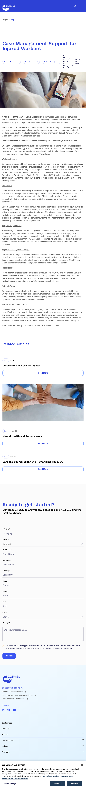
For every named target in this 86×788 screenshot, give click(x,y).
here (39, 325)
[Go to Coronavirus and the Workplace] (43, 365)
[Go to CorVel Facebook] (8, 710)
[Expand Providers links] (83, 751)
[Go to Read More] (43, 373)
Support (5, 735)
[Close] (82, 765)
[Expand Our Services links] (83, 722)
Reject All (74, 784)
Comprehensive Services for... (13, 699)
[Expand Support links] (83, 734)
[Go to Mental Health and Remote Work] (43, 435)
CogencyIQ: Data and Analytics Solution (17, 695)
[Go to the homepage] (8, 6)
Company (5, 729)
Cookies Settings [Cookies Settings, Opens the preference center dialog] (10, 784)
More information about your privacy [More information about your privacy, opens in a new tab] (56, 776)
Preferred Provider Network (12, 692)
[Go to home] (43, 679)
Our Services (7, 723)
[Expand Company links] (83, 728)
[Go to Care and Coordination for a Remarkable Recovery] (43, 461)
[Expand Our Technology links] (83, 740)
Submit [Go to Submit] (9, 656)
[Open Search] (75, 6)
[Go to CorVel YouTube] (14, 710)
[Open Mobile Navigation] (81, 6)
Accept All (57, 784)
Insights (5, 746)
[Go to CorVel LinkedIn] (3, 710)
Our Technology (8, 740)
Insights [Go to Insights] (5, 20)
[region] (43, 774)
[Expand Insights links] (83, 746)
